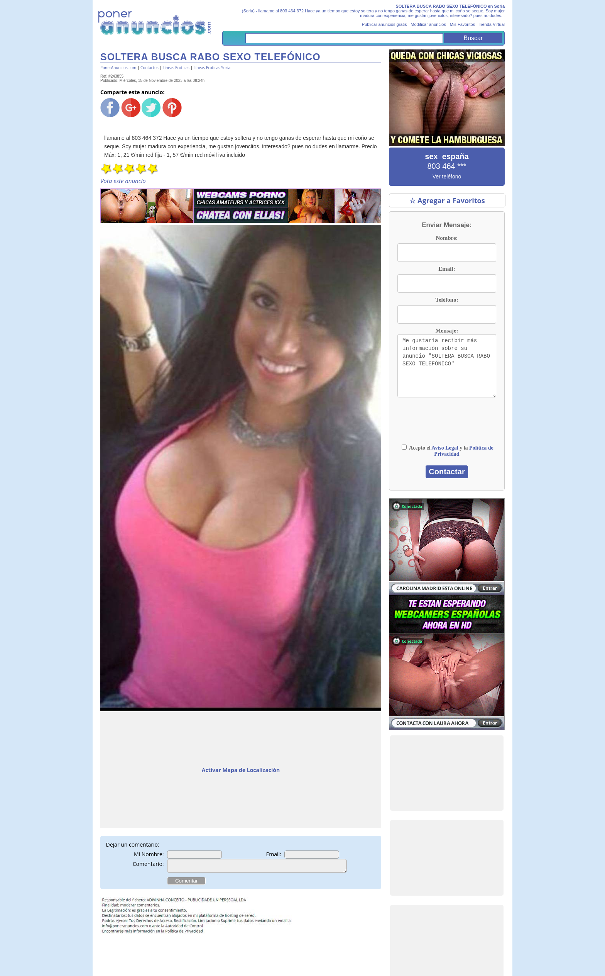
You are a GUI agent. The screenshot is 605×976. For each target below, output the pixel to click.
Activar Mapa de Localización (241, 770)
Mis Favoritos (462, 24)
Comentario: (148, 863)
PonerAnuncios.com (118, 67)
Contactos (149, 67)
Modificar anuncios (428, 24)
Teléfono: (446, 300)
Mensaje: (446, 331)
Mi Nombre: (149, 854)
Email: (273, 854)
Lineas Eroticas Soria (211, 67)
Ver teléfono (447, 176)
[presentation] (447, 424)
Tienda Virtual (492, 24)
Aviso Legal (444, 448)
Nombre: (447, 238)
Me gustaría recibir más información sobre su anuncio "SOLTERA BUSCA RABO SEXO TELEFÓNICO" (446, 365)
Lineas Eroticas (176, 67)
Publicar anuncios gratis (384, 24)
